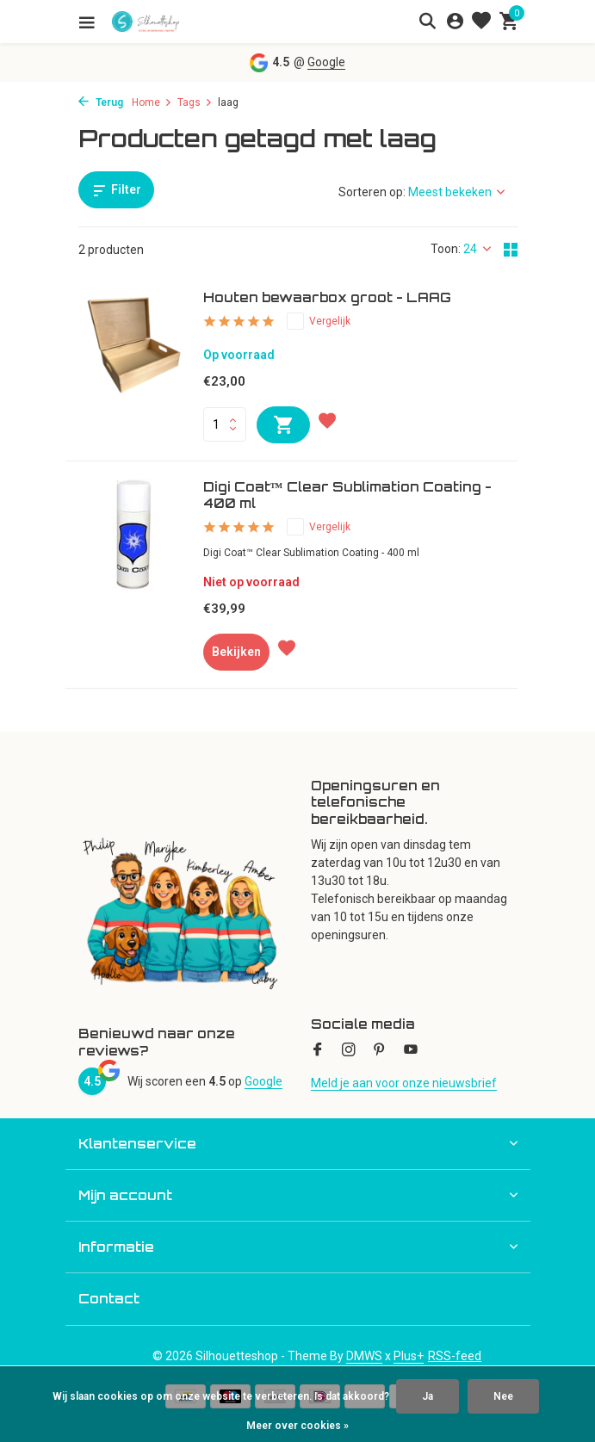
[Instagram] (349, 1051)
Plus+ (409, 1356)
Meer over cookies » (297, 1426)
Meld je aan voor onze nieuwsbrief (404, 1083)
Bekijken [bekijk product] (236, 652)
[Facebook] (318, 1051)
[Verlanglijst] (481, 21)
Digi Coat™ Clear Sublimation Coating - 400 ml (347, 495)
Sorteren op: (372, 192)
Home (152, 102)
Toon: (446, 249)
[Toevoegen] (283, 424)
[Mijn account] (455, 21)
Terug (100, 102)
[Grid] (511, 250)
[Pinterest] (380, 1051)
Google (326, 62)
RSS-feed (454, 1356)
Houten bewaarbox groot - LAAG (327, 297)
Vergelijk (318, 321)
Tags (195, 102)
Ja (427, 1396)
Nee (503, 1396)
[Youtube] (411, 1051)
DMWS (364, 1356)
